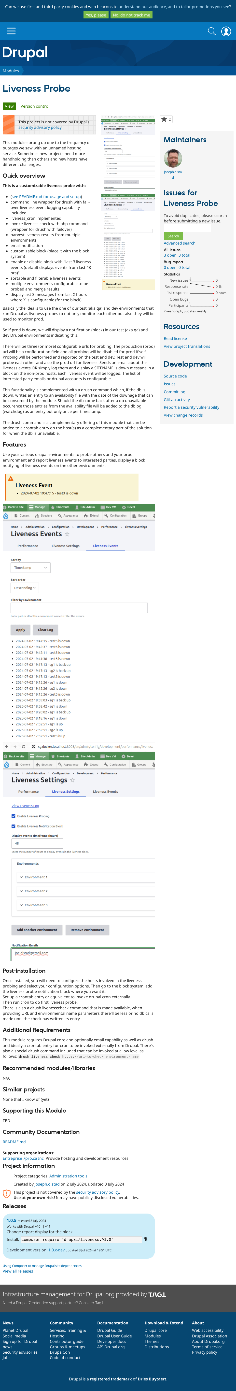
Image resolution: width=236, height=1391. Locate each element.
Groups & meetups (67, 1346)
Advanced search (179, 243)
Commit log (174, 391)
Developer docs (111, 1341)
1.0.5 (11, 1220)
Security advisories (20, 1352)
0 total (184, 267)
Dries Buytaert (152, 1379)
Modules (11, 70)
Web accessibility (207, 1330)
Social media (14, 1335)
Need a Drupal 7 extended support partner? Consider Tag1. (53, 1302)
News (8, 1323)
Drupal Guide (109, 1330)
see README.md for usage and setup (46, 196)
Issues (170, 384)
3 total (184, 255)
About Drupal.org (208, 1341)
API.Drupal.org (111, 1346)
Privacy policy (204, 1352)
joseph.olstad (47, 1184)
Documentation (112, 1323)
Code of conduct (65, 1357)
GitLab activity (177, 399)
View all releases (18, 1271)
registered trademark (111, 1379)
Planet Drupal (15, 1330)
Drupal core (156, 1330)
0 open (170, 267)
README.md (14, 1141)
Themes (152, 1341)
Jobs (7, 1357)
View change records (183, 415)
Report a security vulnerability (191, 407)
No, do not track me (131, 15)
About (198, 1323)
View (10, 106)
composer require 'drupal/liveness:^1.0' (81, 1239)
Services (57, 1330)
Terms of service (207, 1346)
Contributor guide (66, 1341)
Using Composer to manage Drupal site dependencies (42, 1265)
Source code (175, 376)
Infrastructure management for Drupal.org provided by (84, 1294)
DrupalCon (60, 1352)
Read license (175, 338)
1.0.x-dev (56, 1249)
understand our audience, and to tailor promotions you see (174, 6)
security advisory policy (39, 127)
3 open (170, 255)
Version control (35, 106)
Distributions (157, 1346)
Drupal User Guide (114, 1335)
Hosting (57, 1335)
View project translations (187, 346)
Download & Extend (164, 1323)
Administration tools (68, 1175)
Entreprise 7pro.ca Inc (23, 1158)
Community (61, 1323)
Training (74, 1330)
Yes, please (96, 15)
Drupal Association (209, 1335)
